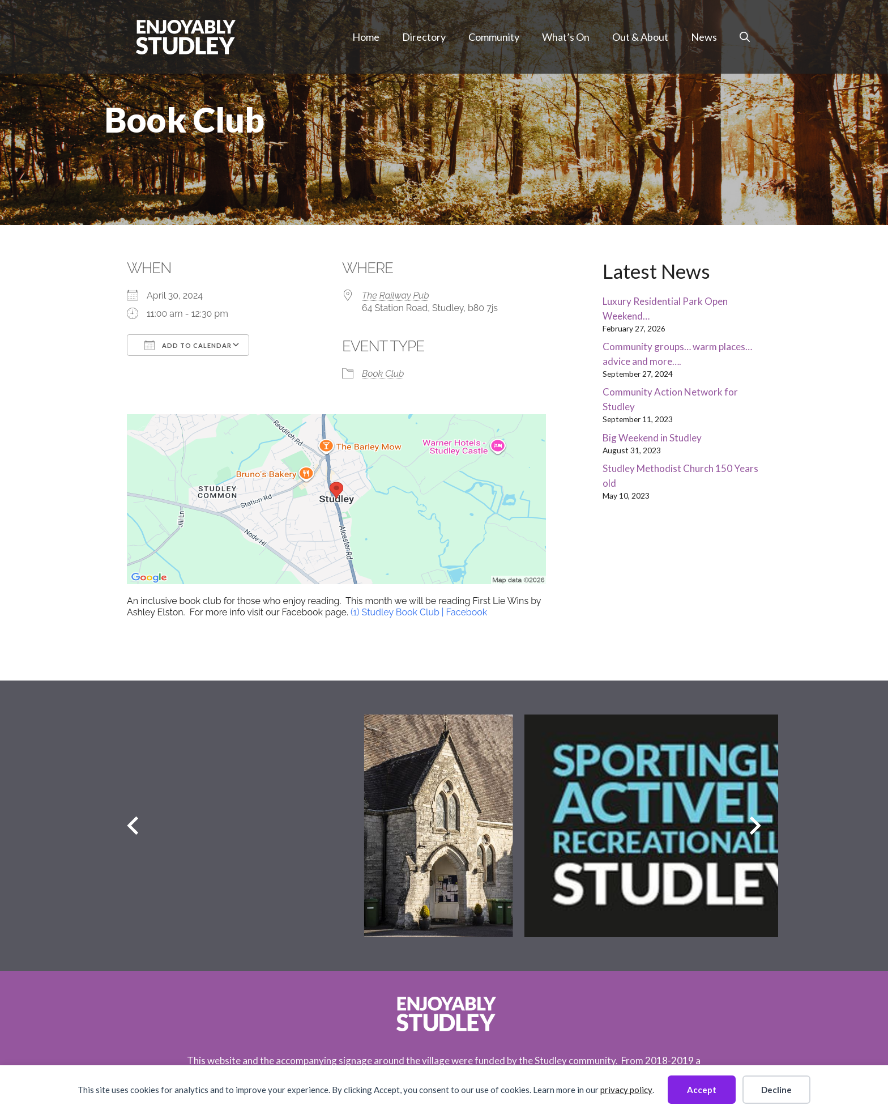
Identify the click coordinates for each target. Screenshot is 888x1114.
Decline (776, 1090)
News (704, 37)
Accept (701, 1090)
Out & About (640, 37)
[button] (744, 37)
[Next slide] (755, 826)
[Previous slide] (133, 826)
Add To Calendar (188, 345)
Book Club (383, 373)
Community (493, 37)
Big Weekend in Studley (652, 438)
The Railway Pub (395, 295)
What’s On (566, 37)
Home (365, 37)
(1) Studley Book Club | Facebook (419, 612)
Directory (424, 37)
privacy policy (626, 1090)
